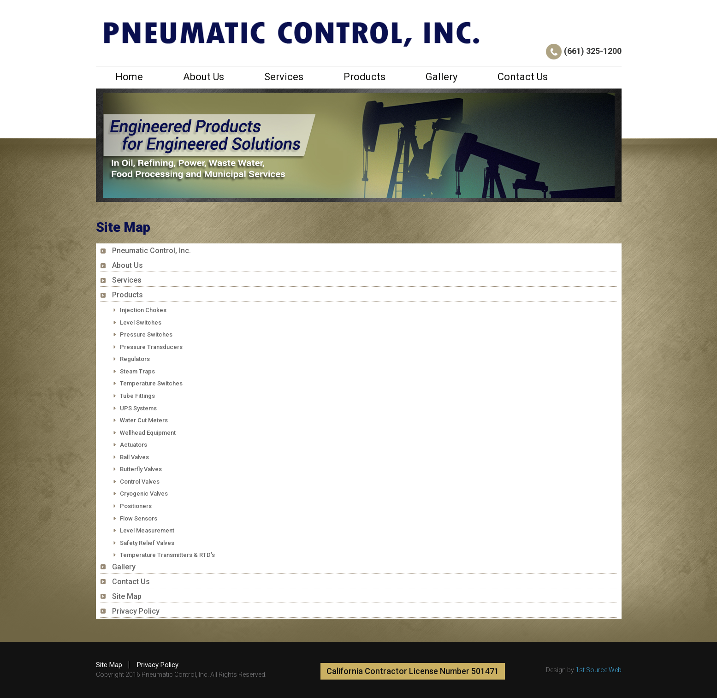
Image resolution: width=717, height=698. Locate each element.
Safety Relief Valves (147, 542)
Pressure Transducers (151, 346)
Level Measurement (147, 530)
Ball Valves (134, 457)
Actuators (133, 444)
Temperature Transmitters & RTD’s (167, 554)
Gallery (441, 77)
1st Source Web (598, 670)
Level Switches (140, 322)
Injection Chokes (143, 310)
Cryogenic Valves (144, 493)
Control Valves (140, 481)
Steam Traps (137, 371)
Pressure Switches (146, 334)
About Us (203, 77)
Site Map (127, 596)
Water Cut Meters (144, 420)
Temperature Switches (151, 383)
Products (364, 77)
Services (283, 77)
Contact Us (523, 77)
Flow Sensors (138, 518)
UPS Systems (138, 408)
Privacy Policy (136, 611)
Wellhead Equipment (148, 432)
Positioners (136, 506)
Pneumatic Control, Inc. (151, 250)
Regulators (135, 358)
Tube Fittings (137, 395)
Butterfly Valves (141, 469)
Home (129, 77)
